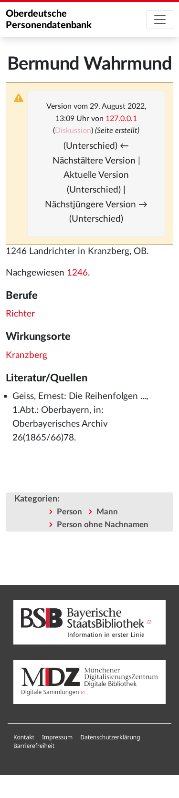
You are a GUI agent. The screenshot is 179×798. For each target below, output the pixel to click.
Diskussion (73, 130)
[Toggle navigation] (160, 19)
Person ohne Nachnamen (102, 525)
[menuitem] (23, 737)
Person (69, 512)
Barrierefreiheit (33, 746)
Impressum (57, 737)
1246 (77, 272)
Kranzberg (26, 355)
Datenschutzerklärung (110, 737)
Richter (20, 313)
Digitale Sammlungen (50, 692)
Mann (107, 512)
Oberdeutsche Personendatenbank (49, 19)
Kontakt (23, 737)
